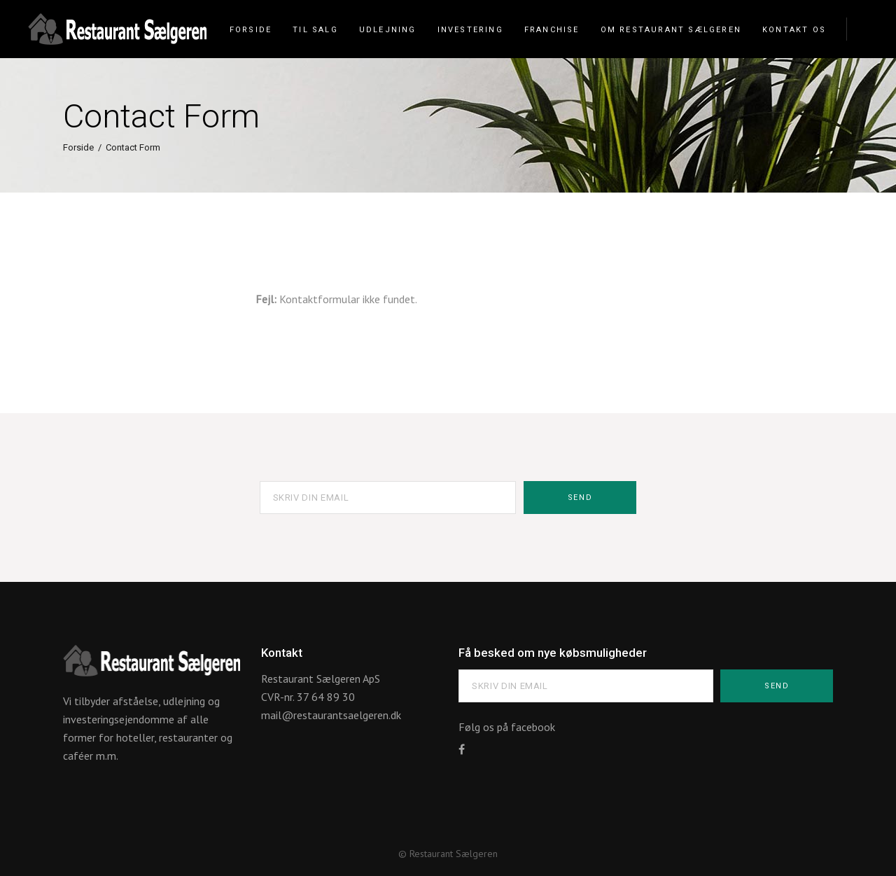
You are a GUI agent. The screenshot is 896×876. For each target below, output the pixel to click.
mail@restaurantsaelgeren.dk (331, 715)
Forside (78, 147)
